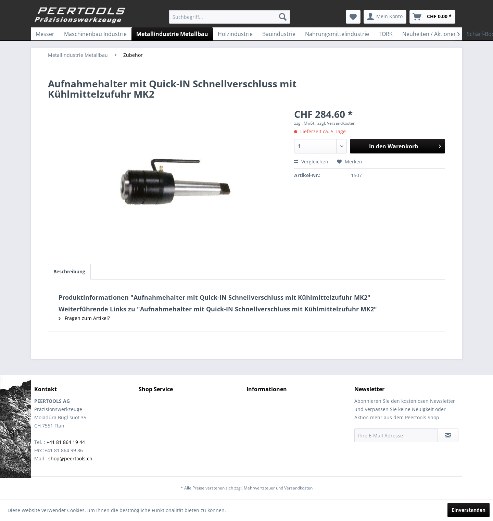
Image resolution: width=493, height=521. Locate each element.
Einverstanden (468, 510)
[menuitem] (229, 17)
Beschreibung (69, 271)
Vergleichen (311, 161)
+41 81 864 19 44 (66, 442)
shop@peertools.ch (70, 458)
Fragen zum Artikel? (84, 318)
